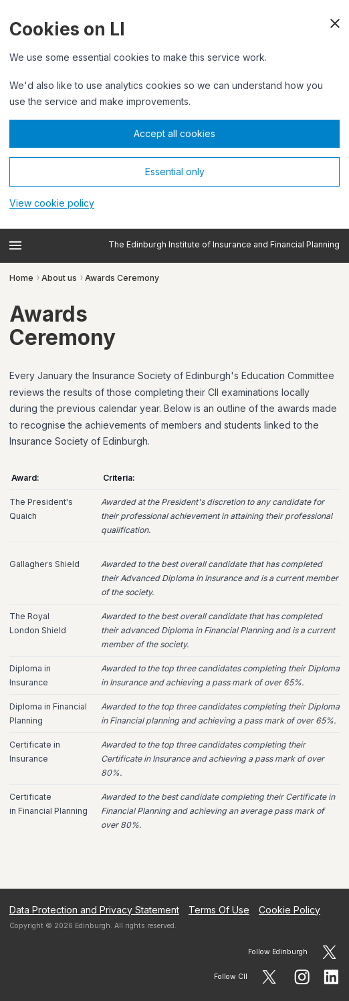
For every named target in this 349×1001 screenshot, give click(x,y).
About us (59, 278)
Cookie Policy (289, 909)
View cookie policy (51, 203)
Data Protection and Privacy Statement (94, 909)
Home (21, 278)
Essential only (175, 171)
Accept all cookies (174, 133)
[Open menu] (15, 245)
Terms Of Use (219, 909)
